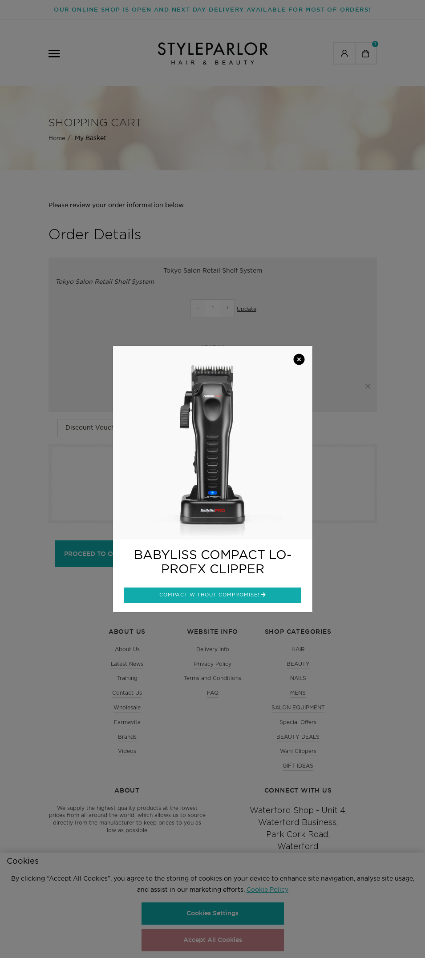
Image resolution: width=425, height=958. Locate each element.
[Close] (299, 360)
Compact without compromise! (212, 594)
